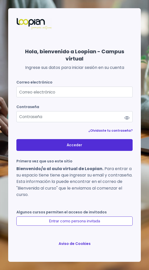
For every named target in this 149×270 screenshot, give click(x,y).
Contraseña (27, 107)
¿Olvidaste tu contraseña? (110, 130)
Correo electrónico (34, 82)
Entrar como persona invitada (74, 221)
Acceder (74, 145)
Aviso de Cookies (75, 244)
